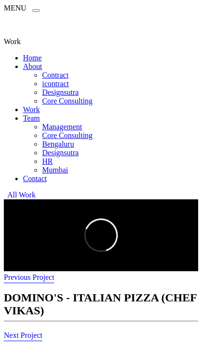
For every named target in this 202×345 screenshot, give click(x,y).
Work (31, 109)
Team (31, 118)
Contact (35, 178)
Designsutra (60, 92)
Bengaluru (58, 144)
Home (32, 58)
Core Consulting (67, 101)
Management (62, 127)
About (32, 66)
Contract (55, 75)
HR (47, 161)
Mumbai (55, 170)
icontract (55, 84)
